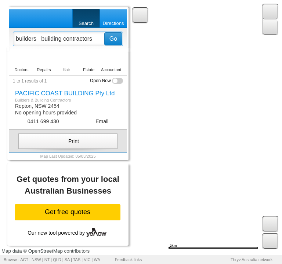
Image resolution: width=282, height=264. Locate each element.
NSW (36, 259)
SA (67, 259)
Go (113, 39)
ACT (24, 259)
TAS (77, 259)
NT (47, 259)
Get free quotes (67, 212)
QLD (57, 259)
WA (97, 259)
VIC (87, 259)
